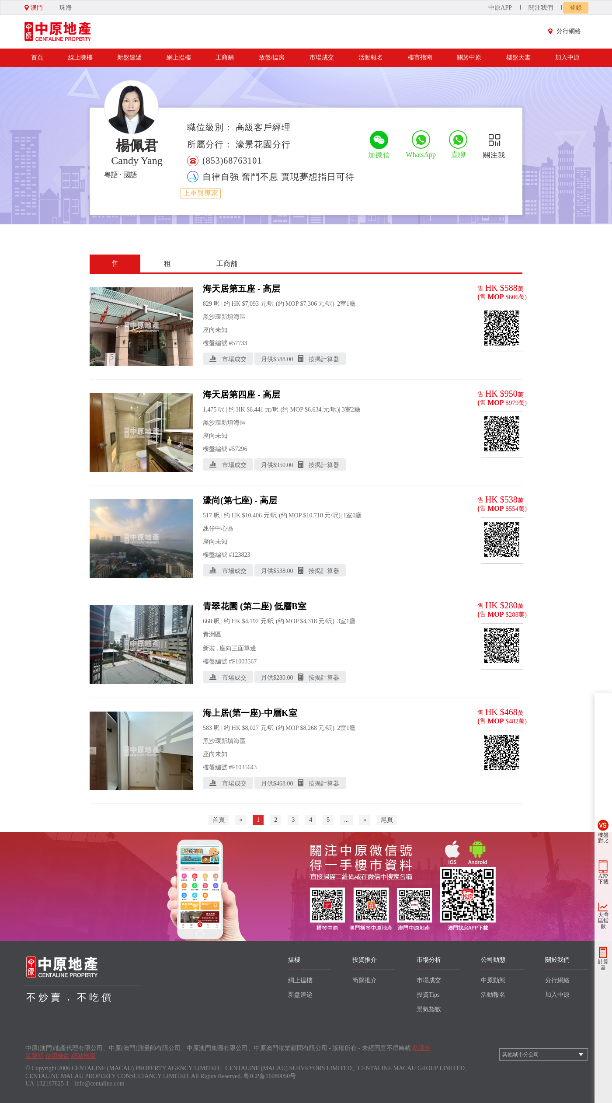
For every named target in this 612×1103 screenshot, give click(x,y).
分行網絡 (566, 31)
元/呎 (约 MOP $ (282, 303)
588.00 (284, 359)
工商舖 (225, 57)
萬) (522, 297)
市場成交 (321, 57)
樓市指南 (420, 57)
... (346, 820)
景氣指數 (429, 1009)
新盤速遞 (129, 57)
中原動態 (493, 980)
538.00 (284, 571)
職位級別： (210, 127)
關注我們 (541, 7)
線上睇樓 (80, 57)
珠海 (65, 7)
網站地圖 (83, 1056)
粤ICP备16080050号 (269, 1076)
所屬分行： (210, 144)
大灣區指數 (603, 920)
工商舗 (226, 263)
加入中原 (567, 57)
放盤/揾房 (272, 57)
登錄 (576, 7)
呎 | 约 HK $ (229, 303)
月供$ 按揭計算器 (300, 359)
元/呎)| (326, 303)
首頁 (37, 57)
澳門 (33, 7)
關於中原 (469, 57)
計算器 (603, 964)
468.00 (284, 783)
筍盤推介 (364, 980)
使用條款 (57, 1056)
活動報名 (370, 57)
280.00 (284, 677)
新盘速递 (300, 994)
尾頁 (387, 820)
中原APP (500, 7)
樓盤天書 (518, 57)
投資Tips (428, 994)
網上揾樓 (179, 57)
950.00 (284, 465)
